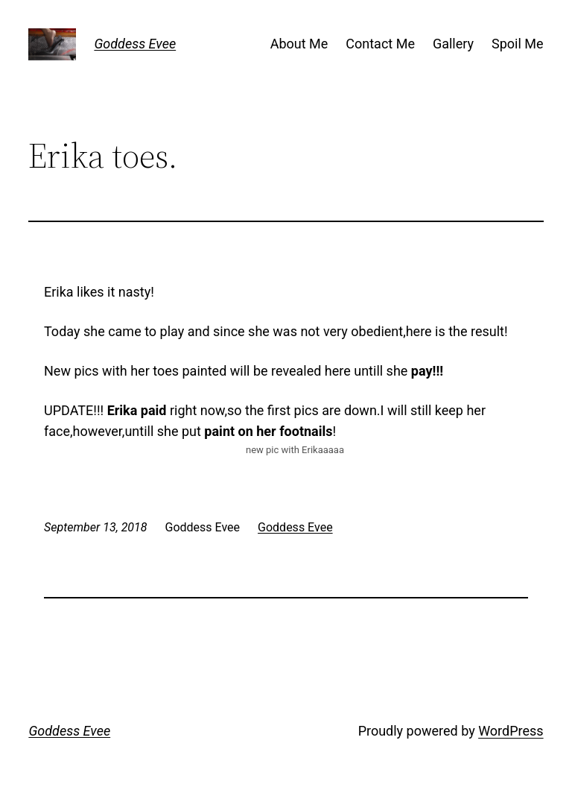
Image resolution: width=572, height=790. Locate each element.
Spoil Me (518, 43)
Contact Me (380, 43)
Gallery (453, 43)
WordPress (510, 731)
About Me (299, 43)
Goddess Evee (135, 43)
